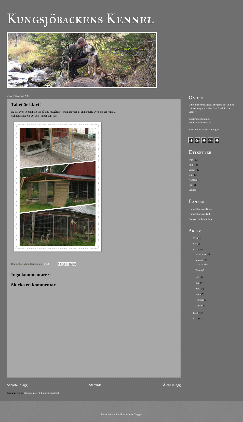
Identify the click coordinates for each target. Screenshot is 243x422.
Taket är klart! (202, 264)
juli (198, 277)
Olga (191, 174)
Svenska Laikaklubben (200, 219)
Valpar (192, 170)
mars (198, 294)
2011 (195, 318)
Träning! (199, 270)
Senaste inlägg (17, 385)
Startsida (95, 385)
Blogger (138, 414)
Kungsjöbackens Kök (200, 214)
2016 (195, 238)
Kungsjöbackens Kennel (80, 18)
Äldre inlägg (172, 385)
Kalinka (193, 179)
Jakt (191, 164)
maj (198, 283)
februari (200, 300)
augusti (199, 260)
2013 (195, 249)
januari (199, 305)
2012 (195, 312)
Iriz (190, 185)
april (198, 288)
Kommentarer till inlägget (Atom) (41, 393)
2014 (195, 244)
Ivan (191, 159)
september (201, 254)
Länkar (192, 189)
